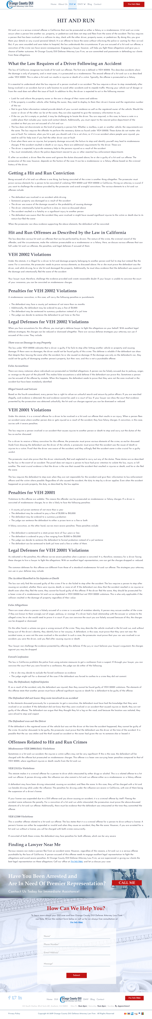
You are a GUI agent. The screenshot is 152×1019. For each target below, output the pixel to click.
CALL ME (127, 883)
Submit (76, 975)
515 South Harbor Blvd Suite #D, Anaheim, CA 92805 (45, 1006)
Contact (100, 999)
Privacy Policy (14, 1014)
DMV (85, 999)
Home (49, 999)
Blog (92, 999)
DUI (56, 999)
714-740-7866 (134, 4)
